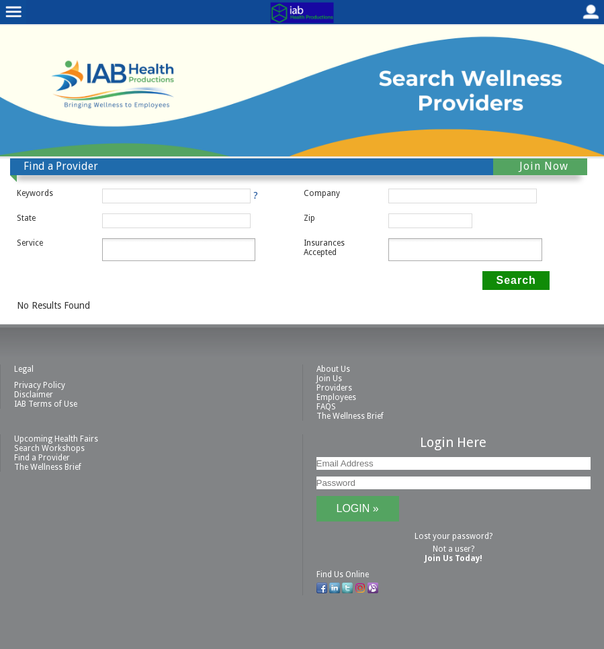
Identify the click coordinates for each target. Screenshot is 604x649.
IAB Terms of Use (45, 404)
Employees (336, 397)
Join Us (329, 378)
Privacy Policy (39, 385)
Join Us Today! (453, 558)
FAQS (326, 406)
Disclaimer (33, 394)
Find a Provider (42, 457)
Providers (334, 388)
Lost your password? (453, 536)
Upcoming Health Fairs (56, 439)
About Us (333, 369)
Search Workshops (49, 448)
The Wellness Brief (350, 416)
